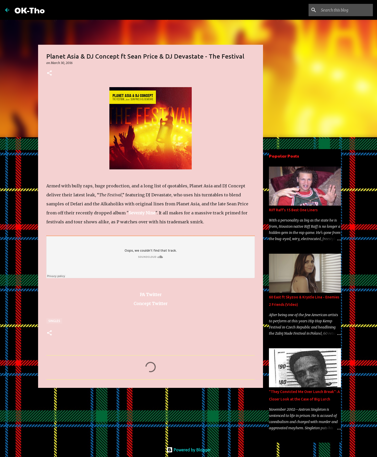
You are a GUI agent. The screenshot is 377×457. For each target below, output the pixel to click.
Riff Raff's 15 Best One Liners (293, 210)
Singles (54, 321)
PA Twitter (151, 294)
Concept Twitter (151, 303)
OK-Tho (29, 10)
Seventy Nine (142, 212)
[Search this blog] (346, 10)
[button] (49, 73)
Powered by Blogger (188, 449)
